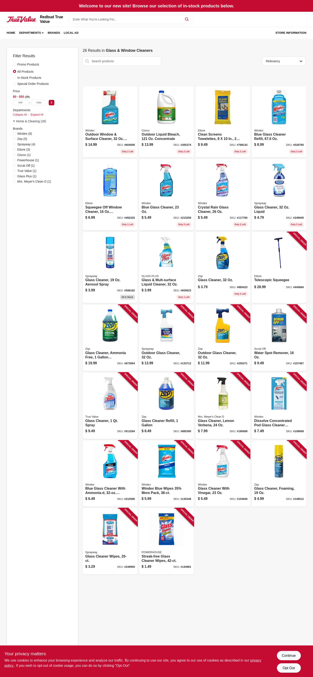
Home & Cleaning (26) (31, 121)
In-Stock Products (29, 78)
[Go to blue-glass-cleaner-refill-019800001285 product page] (279, 122)
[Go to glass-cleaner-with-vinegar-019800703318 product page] (222, 473)
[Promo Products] (14, 64)
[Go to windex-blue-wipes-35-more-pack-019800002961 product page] (166, 473)
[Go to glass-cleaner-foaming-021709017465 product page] (279, 473)
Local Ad (71, 32)
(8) (24, 133)
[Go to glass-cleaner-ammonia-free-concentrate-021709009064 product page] (110, 338)
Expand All (37, 114)
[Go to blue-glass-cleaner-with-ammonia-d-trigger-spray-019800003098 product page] (110, 473)
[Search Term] (130, 19)
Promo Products (28, 64)
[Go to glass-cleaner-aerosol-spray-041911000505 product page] (110, 267)
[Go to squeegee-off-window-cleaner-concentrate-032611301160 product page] (110, 194)
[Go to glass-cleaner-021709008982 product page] (222, 267)
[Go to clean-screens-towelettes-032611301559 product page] (222, 122)
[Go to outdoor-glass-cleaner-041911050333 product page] (166, 338)
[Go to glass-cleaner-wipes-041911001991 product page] (110, 541)
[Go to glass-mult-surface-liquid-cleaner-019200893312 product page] (166, 267)
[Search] (187, 19)
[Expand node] (14, 121)
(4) (26, 144)
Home (11, 32)
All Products (25, 72)
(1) (24, 155)
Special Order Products (33, 84)
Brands (54, 32)
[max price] (39, 102)
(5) (22, 139)
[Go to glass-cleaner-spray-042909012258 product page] (110, 406)
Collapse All (20, 114)
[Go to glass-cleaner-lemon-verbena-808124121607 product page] (222, 406)
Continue (289, 655)
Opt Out (289, 668)
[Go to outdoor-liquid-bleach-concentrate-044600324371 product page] (166, 122)
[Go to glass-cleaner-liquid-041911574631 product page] (279, 194)
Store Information (290, 32)
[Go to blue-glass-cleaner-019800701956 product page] (166, 194)
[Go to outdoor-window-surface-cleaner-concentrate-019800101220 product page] (110, 122)
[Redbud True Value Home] (22, 19)
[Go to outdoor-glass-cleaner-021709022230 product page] (222, 338)
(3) (23, 149)
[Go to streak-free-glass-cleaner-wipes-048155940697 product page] (166, 541)
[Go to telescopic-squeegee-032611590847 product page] (279, 267)
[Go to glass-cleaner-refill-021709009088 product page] (166, 406)
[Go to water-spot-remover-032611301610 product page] (279, 338)
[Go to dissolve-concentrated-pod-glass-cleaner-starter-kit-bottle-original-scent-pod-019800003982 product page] (279, 406)
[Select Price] (51, 102)
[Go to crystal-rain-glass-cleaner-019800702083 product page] (222, 194)
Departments (30, 32)
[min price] (20, 102)
